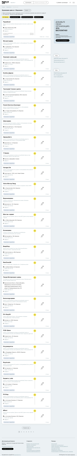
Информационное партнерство (33, 447)
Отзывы (47, 36)
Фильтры (5, 17)
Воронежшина (8, 198)
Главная (3, 7)
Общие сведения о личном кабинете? (59, 446)
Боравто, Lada (8, 378)
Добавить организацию (61, 2)
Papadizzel (6, 22)
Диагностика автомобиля (8, 23)
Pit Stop (5, 394)
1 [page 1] (19, 432)
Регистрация (54, 443)
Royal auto (6, 362)
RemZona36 (7, 262)
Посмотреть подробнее (9, 37)
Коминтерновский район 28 (60, 73)
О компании (29, 448)
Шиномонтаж (8, 7)
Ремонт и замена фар (7, 264)
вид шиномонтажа (39, 17)
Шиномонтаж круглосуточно (27, 17)
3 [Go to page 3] (24, 432)
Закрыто (6, 31)
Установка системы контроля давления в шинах (13, 279)
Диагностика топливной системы (10, 248)
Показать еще (26, 428)
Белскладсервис (9, 298)
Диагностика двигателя (14, 156)
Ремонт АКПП (28, 185)
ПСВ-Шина (7, 330)
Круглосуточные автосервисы (9, 123)
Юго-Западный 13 (58, 74)
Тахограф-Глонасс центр (12, 89)
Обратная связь (30, 446)
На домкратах (8, 346)
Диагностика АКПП (19, 216)
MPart (5, 410)
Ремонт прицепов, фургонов (26, 333)
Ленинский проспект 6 (59, 60)
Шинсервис (7, 121)
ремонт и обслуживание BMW (18, 140)
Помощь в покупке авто (8, 200)
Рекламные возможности (7, 446)
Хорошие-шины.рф (9, 57)
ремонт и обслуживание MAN (9, 43)
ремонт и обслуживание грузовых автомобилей (13, 59)
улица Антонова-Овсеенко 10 (61, 58)
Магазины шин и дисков (15, 233)
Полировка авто (16, 264)
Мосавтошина (8, 41)
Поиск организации (55, 447)
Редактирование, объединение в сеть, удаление (62, 451)
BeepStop (6, 246)
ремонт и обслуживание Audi (22, 169)
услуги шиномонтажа (15, 17)
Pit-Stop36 (7, 314)
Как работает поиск (55, 448)
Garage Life (7, 167)
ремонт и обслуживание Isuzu (22, 364)
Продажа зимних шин (11, 280)
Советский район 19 (58, 76)
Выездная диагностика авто (21, 23)
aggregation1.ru (17, 454)
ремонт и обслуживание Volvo (9, 185)
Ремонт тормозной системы (14, 249)
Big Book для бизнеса (31, 445)
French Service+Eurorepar (11, 105)
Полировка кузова (24, 264)
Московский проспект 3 (59, 62)
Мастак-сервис (8, 214)
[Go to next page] (33, 432)
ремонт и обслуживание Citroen (10, 107)
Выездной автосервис (19, 200)
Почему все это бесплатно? (57, 445)
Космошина (7, 230)
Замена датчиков (11, 92)
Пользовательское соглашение (33, 450)
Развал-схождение (21, 185)
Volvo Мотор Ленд (9, 183)
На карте (27, 10)
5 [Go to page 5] (29, 432)
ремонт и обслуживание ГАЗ (22, 43)
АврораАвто (7, 137)
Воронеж (13, 3)
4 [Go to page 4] (26, 432)
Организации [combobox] (28, 2)
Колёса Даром (8, 73)
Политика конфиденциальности (33, 451)
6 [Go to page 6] (31, 432)
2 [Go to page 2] (22, 432)
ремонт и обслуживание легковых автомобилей (13, 139)
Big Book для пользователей (33, 443)
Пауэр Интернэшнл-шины (12, 277)
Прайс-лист (42, 36)
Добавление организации (57, 450)
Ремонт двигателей (7, 316)
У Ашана (6, 153)
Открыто (7, 130)
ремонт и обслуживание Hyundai (19, 301)
